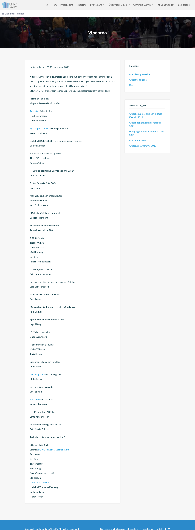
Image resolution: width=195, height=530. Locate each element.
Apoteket (34, 111)
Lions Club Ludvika (39, 482)
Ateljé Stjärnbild (38, 374)
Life (32, 412)
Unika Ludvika (37, 67)
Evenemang (96, 4)
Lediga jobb (184, 4)
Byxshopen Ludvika (40, 128)
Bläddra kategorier (14, 13)
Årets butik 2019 (137, 140)
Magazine (81, 4)
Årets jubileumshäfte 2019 (142, 145)
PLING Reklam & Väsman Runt (53, 449)
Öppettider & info (118, 4)
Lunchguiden (167, 4)
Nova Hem (35, 399)
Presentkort (66, 4)
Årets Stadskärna (138, 79)
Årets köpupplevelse (139, 74)
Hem (54, 4)
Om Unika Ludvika (142, 4)
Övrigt (132, 85)
